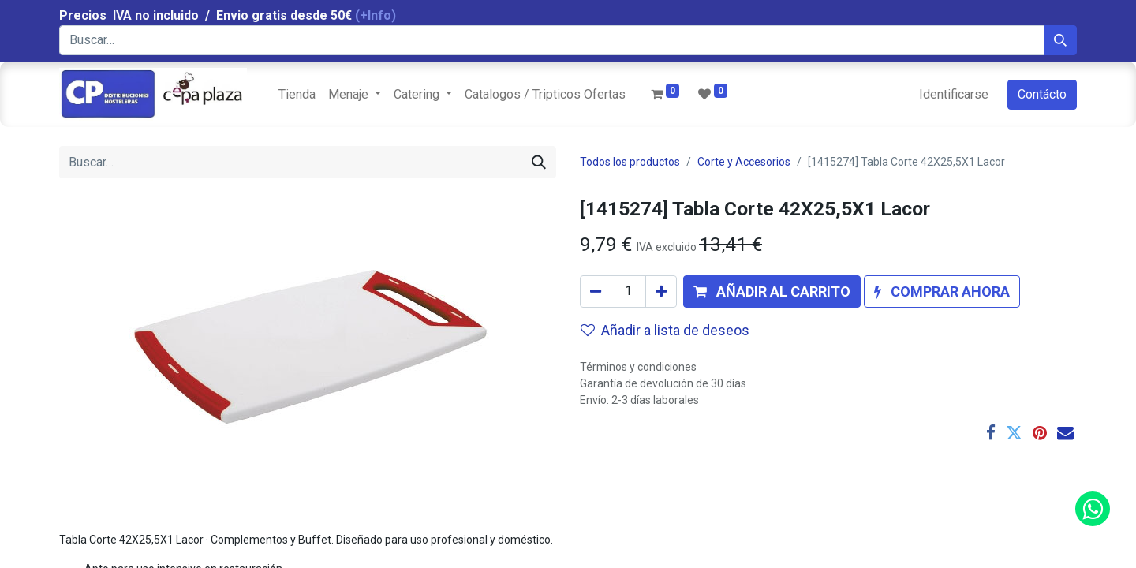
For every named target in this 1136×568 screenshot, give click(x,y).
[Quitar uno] (595, 291)
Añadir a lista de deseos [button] (665, 330)
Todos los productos (630, 161)
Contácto (1042, 94)
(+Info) (375, 15)
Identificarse (953, 94)
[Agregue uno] (661, 291)
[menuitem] (297, 94)
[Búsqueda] (1060, 40)
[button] (772, 291)
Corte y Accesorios (743, 161)
